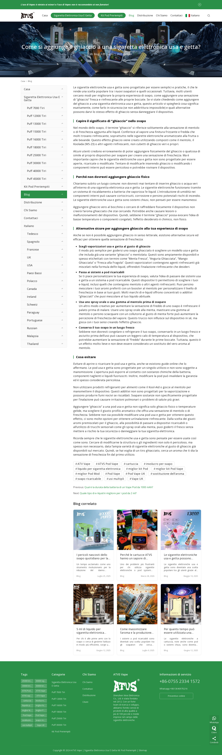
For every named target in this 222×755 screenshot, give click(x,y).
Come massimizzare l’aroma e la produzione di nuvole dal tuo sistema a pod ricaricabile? (137, 631)
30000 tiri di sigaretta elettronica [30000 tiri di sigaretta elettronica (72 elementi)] (28, 686)
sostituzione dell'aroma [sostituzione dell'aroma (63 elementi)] (28, 720)
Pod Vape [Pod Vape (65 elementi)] (27, 715)
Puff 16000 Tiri (36, 139)
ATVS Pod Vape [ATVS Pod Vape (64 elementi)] (28, 690)
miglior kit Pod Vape (169, 469)
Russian (32, 328)
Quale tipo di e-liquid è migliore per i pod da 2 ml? (108, 493)
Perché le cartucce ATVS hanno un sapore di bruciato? (136, 556)
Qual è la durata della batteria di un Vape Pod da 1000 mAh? (118, 487)
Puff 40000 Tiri (36, 171)
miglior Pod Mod (89, 473)
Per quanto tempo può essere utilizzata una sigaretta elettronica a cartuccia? (179, 631)
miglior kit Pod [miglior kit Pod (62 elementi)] (41, 705)
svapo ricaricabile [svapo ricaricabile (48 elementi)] (41, 720)
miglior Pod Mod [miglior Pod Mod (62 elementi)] (41, 710)
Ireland (31, 296)
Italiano (192, 15)
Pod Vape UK (136, 473)
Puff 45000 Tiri (36, 179)
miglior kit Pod (138, 469)
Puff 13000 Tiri (36, 123)
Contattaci (176, 15)
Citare (85, 701)
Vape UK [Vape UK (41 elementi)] (40, 725)
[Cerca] (208, 15)
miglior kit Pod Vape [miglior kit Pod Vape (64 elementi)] (28, 710)
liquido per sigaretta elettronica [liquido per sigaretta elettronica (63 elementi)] (28, 705)
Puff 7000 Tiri (36, 108)
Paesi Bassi (34, 273)
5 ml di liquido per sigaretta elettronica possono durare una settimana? (90, 631)
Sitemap (143, 750)
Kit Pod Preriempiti (112, 15)
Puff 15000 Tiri (36, 131)
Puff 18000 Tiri (36, 147)
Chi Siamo (161, 15)
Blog (131, 15)
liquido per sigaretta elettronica (99, 469)
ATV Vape (84, 464)
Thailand (33, 344)
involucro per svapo (159, 464)
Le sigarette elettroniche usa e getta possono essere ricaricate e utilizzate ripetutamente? (181, 556)
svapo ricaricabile (89, 479)
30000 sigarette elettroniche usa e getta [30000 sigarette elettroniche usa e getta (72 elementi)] (41, 681)
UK (29, 257)
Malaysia (32, 336)
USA (29, 265)
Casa (45, 15)
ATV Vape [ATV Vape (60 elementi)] (41, 695)
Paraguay (33, 312)
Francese (33, 249)
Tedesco (32, 234)
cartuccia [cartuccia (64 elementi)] (27, 700)
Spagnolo (33, 241)
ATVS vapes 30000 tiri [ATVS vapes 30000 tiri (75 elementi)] (28, 695)
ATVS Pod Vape (108, 464)
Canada (32, 289)
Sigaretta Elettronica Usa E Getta (73, 15)
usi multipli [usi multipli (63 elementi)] (27, 725)
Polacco (32, 281)
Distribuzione (145, 15)
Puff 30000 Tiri (36, 163)
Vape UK (137, 479)
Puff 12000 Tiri (36, 116)
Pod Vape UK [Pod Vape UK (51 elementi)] (41, 715)
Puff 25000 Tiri (36, 155)
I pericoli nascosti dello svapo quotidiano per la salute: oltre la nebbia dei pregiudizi (93, 556)
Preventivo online (176, 695)
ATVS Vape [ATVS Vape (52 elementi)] (40, 690)
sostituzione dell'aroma (168, 473)
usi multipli (116, 479)
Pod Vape (113, 473)
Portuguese (34, 320)
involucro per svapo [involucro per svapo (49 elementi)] (41, 700)
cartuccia (132, 464)
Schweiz (32, 304)
